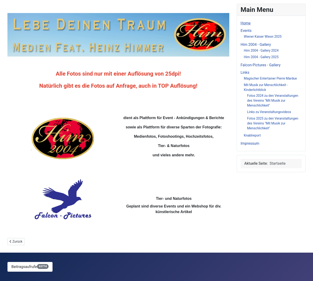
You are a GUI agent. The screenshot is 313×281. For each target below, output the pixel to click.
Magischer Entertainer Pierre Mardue (270, 78)
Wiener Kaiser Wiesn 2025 (263, 36)
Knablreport (252, 135)
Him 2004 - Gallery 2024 (261, 50)
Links (245, 72)
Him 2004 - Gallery (256, 44)
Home (246, 23)
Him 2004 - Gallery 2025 (261, 57)
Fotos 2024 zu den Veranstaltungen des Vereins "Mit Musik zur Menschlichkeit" (272, 100)
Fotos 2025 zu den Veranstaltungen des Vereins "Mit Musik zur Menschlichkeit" (272, 123)
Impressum (250, 143)
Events (246, 30)
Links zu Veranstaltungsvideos (269, 112)
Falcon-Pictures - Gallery (261, 65)
